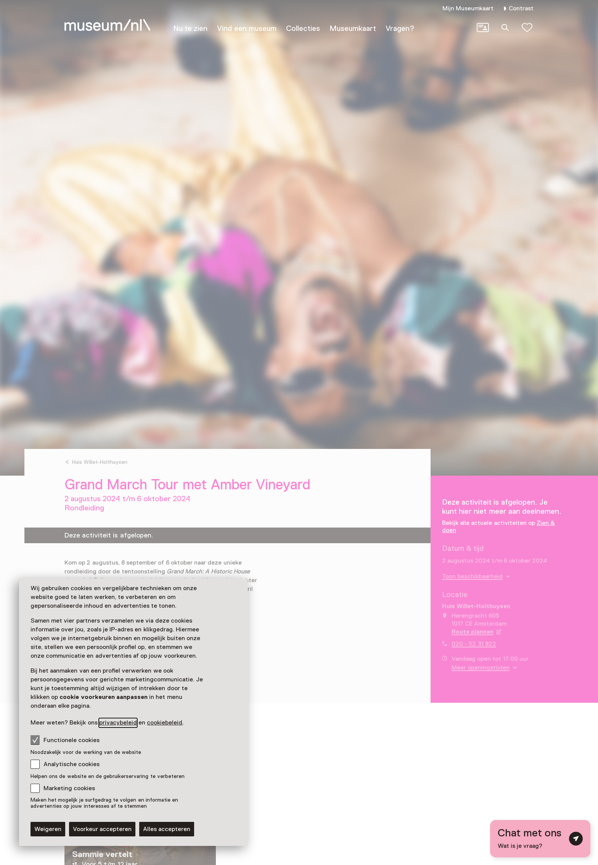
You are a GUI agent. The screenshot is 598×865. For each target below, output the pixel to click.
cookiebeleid (164, 722)
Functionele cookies (65, 739)
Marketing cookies (69, 788)
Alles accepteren (166, 829)
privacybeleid (118, 722)
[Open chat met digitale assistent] (540, 838)
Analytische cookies (71, 764)
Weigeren (47, 829)
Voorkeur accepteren (102, 829)
